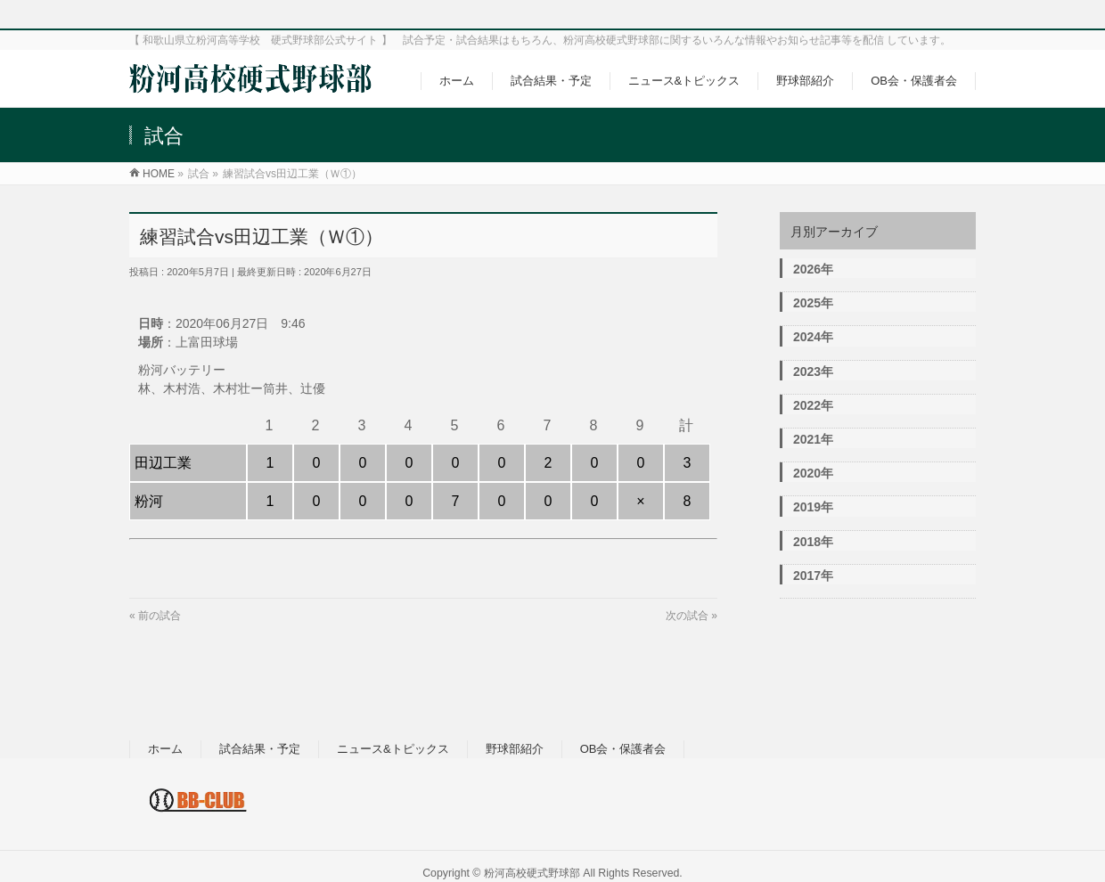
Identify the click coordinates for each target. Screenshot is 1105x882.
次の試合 (687, 615)
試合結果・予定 (259, 748)
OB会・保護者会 (623, 748)
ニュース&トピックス (393, 748)
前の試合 (159, 615)
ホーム (165, 748)
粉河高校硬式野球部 (532, 873)
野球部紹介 (515, 748)
